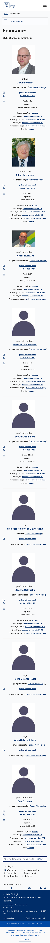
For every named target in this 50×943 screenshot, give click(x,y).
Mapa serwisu (8, 918)
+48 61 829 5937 (27, 188)
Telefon (28, 876)
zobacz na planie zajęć (36, 126)
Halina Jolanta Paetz (25, 678)
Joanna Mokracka (25, 590)
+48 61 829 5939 (27, 603)
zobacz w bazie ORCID (32, 116)
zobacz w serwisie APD (35, 119)
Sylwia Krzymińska (25, 436)
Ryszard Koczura (25, 255)
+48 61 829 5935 (27, 358)
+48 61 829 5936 (27, 96)
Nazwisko (11, 873)
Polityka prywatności (17, 933)
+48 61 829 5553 (11, 911)
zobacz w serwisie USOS (32, 123)
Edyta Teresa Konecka (25, 344)
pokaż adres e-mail (27, 93)
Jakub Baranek (25, 82)
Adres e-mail (30, 873)
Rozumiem (25, 940)
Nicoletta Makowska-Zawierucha (25, 528)
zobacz (35, 113)
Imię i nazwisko (31, 870)
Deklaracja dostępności (35, 918)
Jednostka (12, 876)
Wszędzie (11, 870)
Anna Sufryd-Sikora (25, 740)
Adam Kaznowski (25, 175)
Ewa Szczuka (25, 801)
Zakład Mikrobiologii (37, 87)
